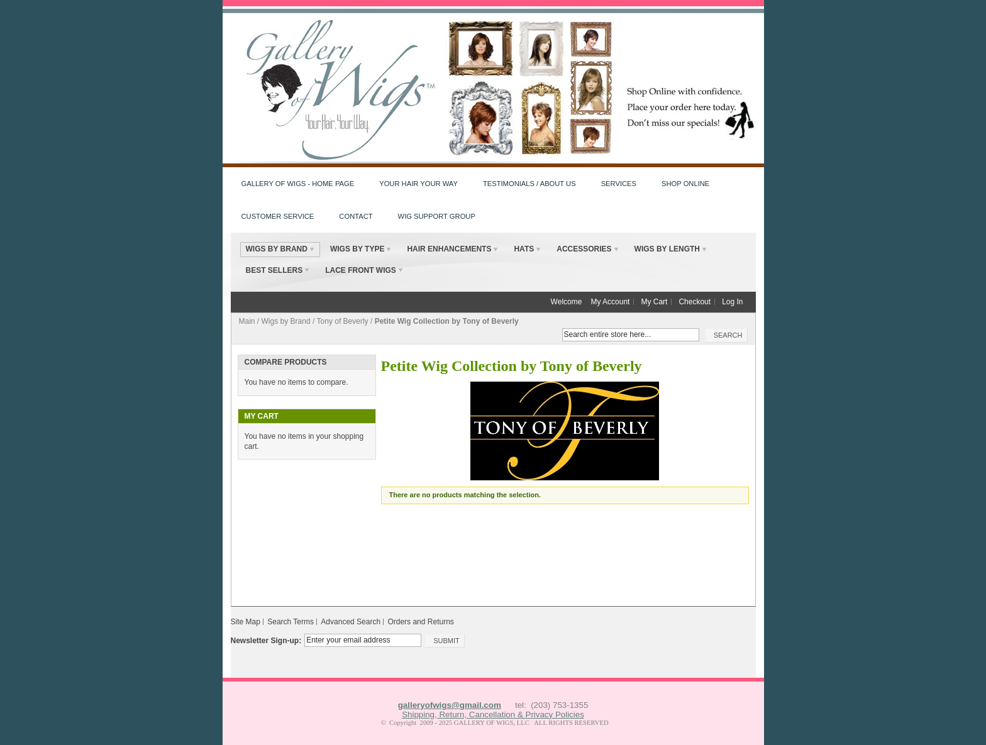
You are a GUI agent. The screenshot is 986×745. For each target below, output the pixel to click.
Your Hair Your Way (418, 183)
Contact (355, 216)
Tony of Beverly (342, 321)
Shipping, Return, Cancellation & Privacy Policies (493, 714)
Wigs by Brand (286, 321)
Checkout (695, 301)
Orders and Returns (420, 621)
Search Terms (290, 621)
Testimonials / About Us (529, 183)
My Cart (654, 301)
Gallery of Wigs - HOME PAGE (298, 183)
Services (618, 183)
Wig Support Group (436, 216)
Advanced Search (350, 621)
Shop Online (685, 183)
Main (247, 321)
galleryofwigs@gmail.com (449, 705)
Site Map (245, 621)
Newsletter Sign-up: (266, 640)
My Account (609, 301)
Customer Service (277, 216)
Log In (732, 301)
